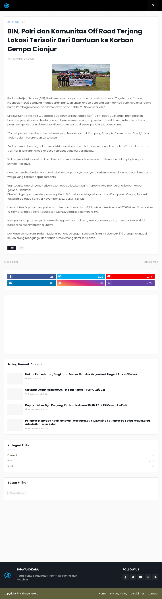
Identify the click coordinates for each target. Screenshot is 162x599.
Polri (22, 22)
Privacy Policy (118, 593)
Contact (153, 593)
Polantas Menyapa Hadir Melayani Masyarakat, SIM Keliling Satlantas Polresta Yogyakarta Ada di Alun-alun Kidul (87, 422)
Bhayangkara (30, 593)
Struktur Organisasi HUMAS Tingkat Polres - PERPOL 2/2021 (65, 390)
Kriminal (81, 455)
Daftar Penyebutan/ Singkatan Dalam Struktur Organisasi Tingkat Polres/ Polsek (81, 374)
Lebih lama (150, 262)
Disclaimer (137, 593)
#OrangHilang (16, 493)
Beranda (12, 22)
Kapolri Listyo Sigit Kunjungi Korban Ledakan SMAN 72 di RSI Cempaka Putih (76, 405)
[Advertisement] (81, 324)
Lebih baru (11, 262)
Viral (81, 466)
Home (103, 593)
